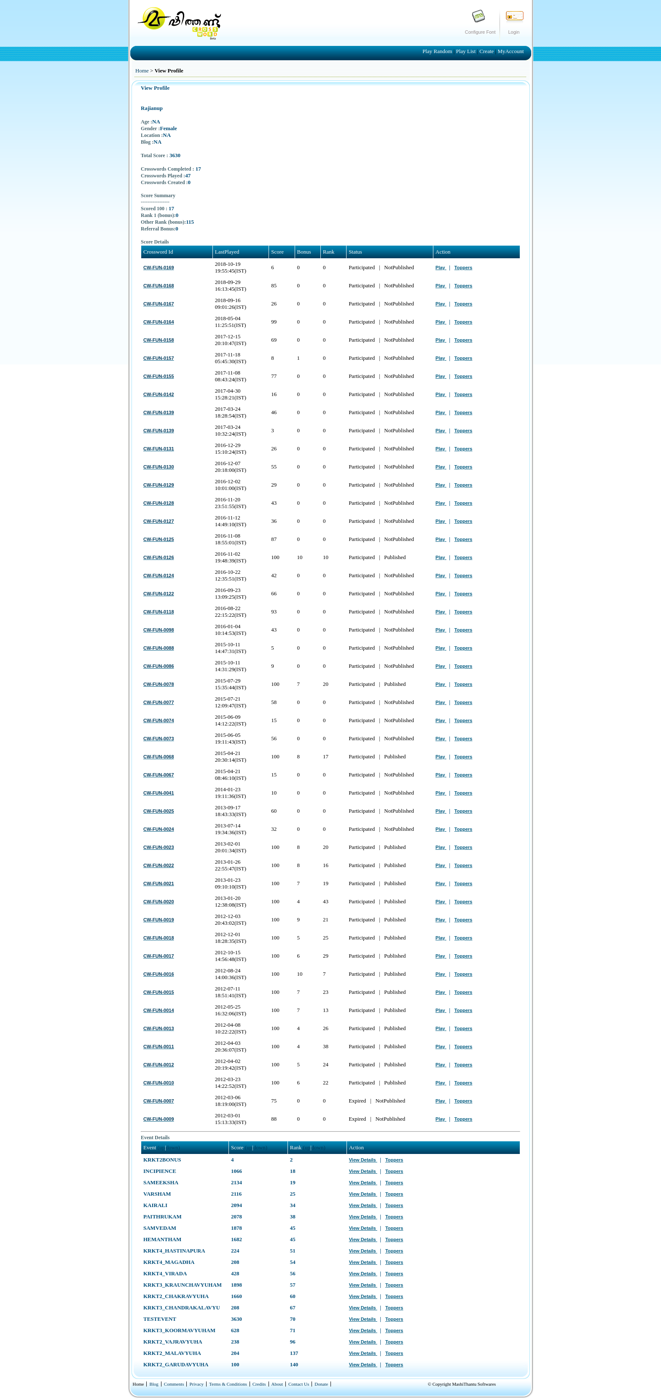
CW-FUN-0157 (158, 358)
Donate (321, 1384)
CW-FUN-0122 (158, 593)
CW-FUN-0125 (158, 539)
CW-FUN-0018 (158, 937)
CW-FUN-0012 (158, 1064)
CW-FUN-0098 (158, 629)
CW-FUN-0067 (158, 774)
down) (173, 1147)
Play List (466, 51)
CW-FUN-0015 (158, 992)
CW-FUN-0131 (158, 448)
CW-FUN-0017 (158, 955)
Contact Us (298, 1384)
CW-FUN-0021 (158, 883)
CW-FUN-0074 (158, 720)
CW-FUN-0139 (158, 412)
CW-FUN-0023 (158, 847)
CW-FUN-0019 (158, 919)
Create (487, 51)
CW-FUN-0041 (158, 792)
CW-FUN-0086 (158, 666)
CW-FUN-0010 (158, 1082)
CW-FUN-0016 (158, 974)
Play (440, 267)
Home (142, 70)
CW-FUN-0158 (158, 340)
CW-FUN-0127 (158, 521)
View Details (363, 1159)
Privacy (196, 1384)
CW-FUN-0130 (158, 466)
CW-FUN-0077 (158, 702)
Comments (174, 1384)
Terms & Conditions (228, 1384)
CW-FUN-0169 (158, 267)
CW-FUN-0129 (158, 484)
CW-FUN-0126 (158, 557)
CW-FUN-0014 (158, 1010)
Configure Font (480, 32)
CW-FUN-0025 (158, 811)
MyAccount (510, 51)
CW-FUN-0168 (158, 285)
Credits (259, 1384)
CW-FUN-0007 (158, 1100)
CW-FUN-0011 (158, 1046)
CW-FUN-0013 (158, 1028)
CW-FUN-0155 (158, 376)
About (277, 1384)
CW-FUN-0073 (158, 738)
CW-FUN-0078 (158, 684)
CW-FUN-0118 (158, 611)
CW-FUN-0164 (158, 321)
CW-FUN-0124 (158, 575)
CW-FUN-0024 (158, 829)
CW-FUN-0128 (158, 503)
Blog (153, 1384)
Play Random (438, 51)
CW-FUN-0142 (158, 394)
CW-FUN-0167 (158, 303)
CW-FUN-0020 (158, 901)
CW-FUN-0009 (158, 1119)
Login (514, 32)
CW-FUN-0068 (158, 756)
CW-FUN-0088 (158, 647)
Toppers (463, 267)
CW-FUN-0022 (158, 865)
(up (161, 1147)
